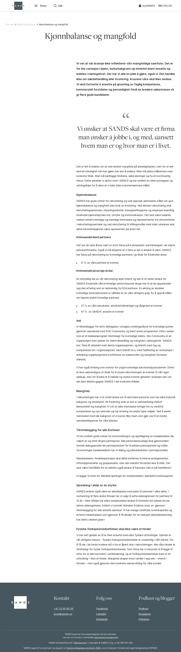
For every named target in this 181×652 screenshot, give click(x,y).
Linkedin (101, 614)
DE (170, 6)
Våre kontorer (80, 643)
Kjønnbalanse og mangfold (53, 24)
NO (160, 6)
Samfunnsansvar (26, 24)
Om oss (10, 24)
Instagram (102, 619)
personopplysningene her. (106, 637)
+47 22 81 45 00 (63, 608)
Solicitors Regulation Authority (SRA (83, 648)
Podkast (143, 608)
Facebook (102, 608)
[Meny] (40, 6)
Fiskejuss (144, 619)
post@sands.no (63, 614)
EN (165, 6)
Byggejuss (145, 614)
